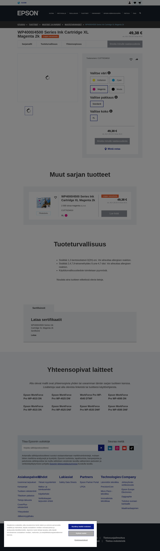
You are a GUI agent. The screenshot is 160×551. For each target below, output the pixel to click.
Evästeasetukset (81, 540)
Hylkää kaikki (81, 533)
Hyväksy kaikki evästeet (81, 526)
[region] (50, 534)
